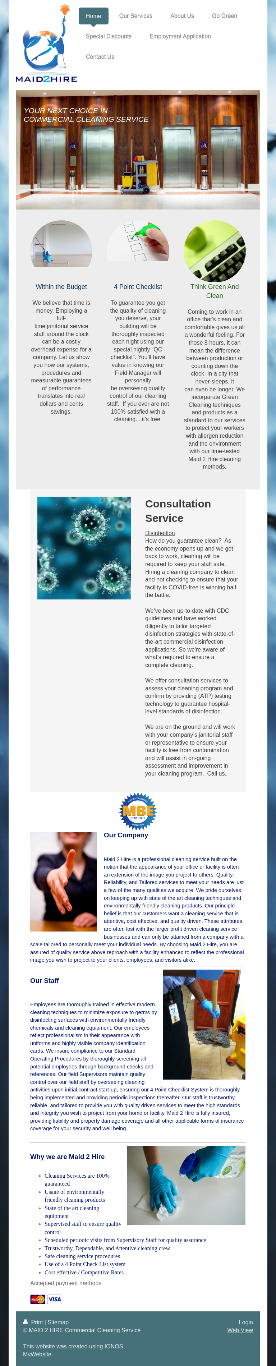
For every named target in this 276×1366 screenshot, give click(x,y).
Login (246, 1322)
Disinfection (160, 533)
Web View (240, 1330)
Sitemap (58, 1322)
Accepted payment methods (65, 1283)
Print (34, 1322)
